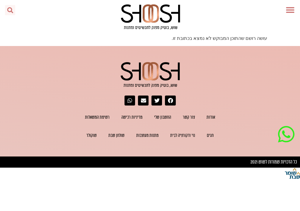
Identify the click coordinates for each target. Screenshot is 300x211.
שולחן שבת (116, 135)
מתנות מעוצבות (147, 135)
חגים (210, 135)
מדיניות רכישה (131, 117)
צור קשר (189, 117)
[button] (290, 10)
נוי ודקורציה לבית (182, 135)
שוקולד (91, 135)
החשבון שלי (162, 117)
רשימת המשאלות (97, 117)
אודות (211, 117)
